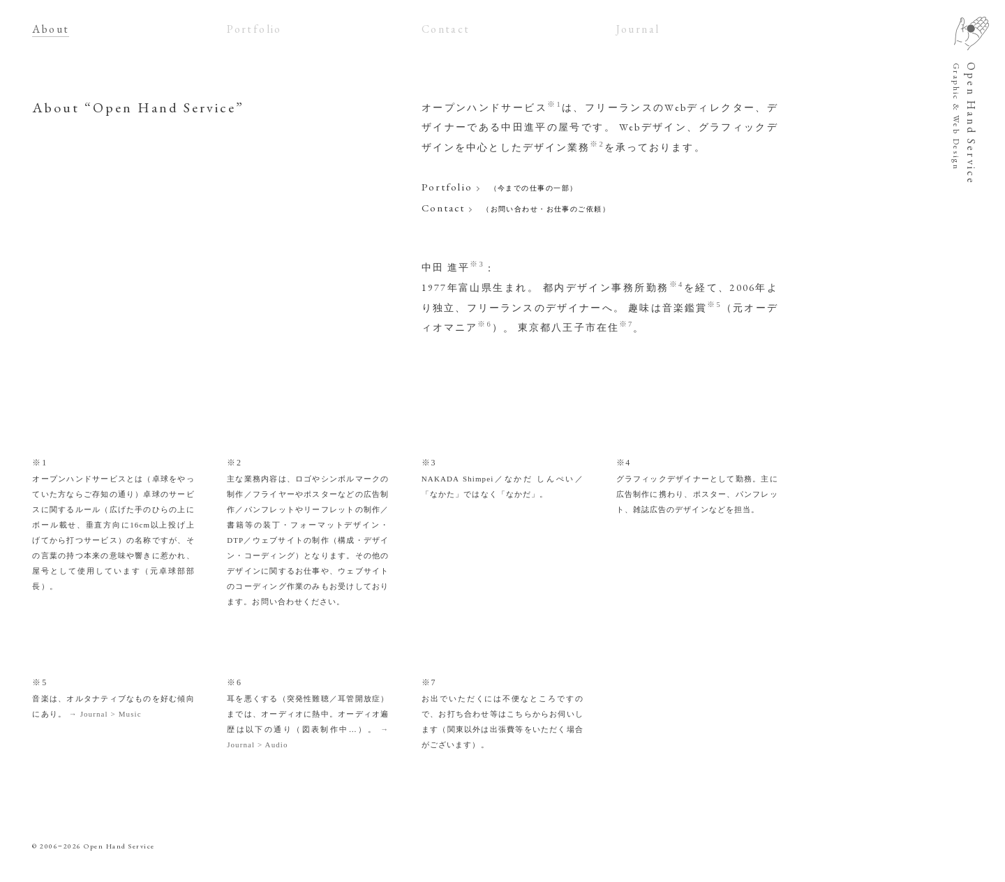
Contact (446, 29)
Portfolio (254, 29)
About (50, 29)
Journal (638, 29)
